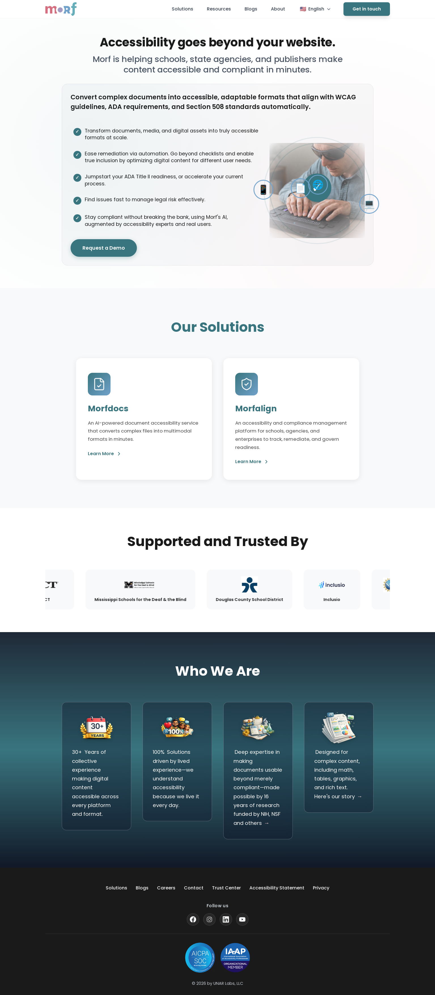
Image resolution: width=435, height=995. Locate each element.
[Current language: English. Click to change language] (315, 9)
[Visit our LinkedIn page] (226, 919)
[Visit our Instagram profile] (209, 919)
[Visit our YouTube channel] (242, 919)
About (278, 9)
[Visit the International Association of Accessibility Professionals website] (235, 957)
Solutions (182, 9)
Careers (166, 888)
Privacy (321, 888)
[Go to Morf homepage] (61, 9)
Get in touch (367, 9)
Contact (193, 888)
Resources (219, 9)
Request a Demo (103, 248)
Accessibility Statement (276, 888)
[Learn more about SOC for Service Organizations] (200, 957)
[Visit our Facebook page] (193, 919)
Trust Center (226, 888)
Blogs (251, 9)
